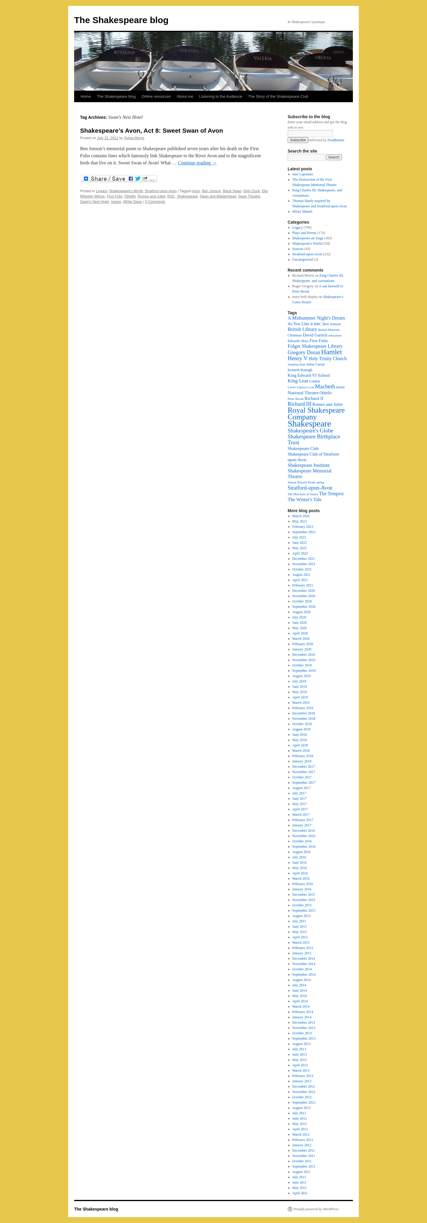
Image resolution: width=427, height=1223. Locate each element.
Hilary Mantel (302, 211)
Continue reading (197, 162)
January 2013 (301, 1081)
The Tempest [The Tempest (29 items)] (331, 493)
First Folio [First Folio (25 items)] (319, 340)
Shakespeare (187, 196)
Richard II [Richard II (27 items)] (314, 398)
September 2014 (304, 974)
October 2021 (302, 569)
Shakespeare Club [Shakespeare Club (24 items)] (303, 448)
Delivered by (326, 140)
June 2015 (299, 926)
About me (185, 96)
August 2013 (301, 1044)
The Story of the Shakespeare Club (278, 96)
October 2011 (302, 1161)
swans (116, 202)
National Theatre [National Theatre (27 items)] (303, 392)
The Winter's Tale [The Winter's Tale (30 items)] (305, 499)
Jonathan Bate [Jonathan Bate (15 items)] (296, 364)
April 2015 (300, 937)
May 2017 (299, 804)
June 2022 (299, 543)
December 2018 (303, 713)
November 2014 (304, 964)
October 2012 (302, 1097)
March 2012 (301, 1134)
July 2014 (299, 985)
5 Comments (155, 202)
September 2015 (304, 910)
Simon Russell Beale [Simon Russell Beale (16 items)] (302, 482)
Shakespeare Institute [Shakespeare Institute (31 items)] (309, 465)
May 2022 (299, 548)
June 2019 (299, 687)
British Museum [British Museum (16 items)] (329, 329)
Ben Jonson (211, 191)
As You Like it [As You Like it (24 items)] (300, 323)
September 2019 (304, 671)
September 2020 (304, 607)
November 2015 (304, 900)
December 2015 (303, 894)
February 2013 (302, 1076)
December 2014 (303, 958)
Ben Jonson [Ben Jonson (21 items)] (332, 324)
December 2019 (303, 655)
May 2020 (299, 628)
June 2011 (299, 1182)
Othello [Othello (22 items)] (325, 393)
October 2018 (302, 724)
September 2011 (304, 1166)
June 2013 (299, 1054)
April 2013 (300, 1065)
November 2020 (304, 596)
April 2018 (300, 745)
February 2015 (302, 948)
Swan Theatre (249, 196)
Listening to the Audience (220, 96)
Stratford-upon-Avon (161, 191)
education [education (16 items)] (335, 335)
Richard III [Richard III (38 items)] (300, 404)
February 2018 (302, 756)
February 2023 (302, 527)
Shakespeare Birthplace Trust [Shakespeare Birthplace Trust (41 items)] (314, 439)
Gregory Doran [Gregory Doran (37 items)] (304, 352)
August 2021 (301, 575)
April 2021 (300, 580)
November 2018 (304, 719)
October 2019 (302, 665)
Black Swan (232, 191)
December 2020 (303, 591)
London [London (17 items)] (314, 381)
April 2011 (300, 1193)
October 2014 (302, 969)
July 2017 (299, 793)
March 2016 (301, 878)
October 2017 (302, 777)
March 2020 (301, 639)
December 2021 (303, 559)
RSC (171, 196)
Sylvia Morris (134, 138)
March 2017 (301, 814)
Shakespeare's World (126, 191)
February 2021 (302, 585)
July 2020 (299, 617)
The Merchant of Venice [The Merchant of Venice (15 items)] (303, 494)
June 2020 (299, 623)
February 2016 (302, 884)
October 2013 (302, 1033)
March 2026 (301, 516)
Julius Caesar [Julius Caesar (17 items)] (315, 364)
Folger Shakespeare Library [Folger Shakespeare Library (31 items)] (315, 346)
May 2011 (299, 1188)
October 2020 (302, 601)
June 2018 (299, 734)
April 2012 (300, 1129)
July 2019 (299, 681)
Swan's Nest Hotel (94, 202)
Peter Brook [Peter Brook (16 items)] (296, 398)
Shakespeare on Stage (308, 238)
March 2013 (301, 1070)
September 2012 (304, 1102)
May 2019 (299, 692)
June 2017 (299, 798)
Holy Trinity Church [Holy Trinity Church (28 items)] (328, 358)
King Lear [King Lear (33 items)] (298, 381)
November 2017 (304, 772)
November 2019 (304, 660)
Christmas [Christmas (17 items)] (295, 335)
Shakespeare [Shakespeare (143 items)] (309, 423)
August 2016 (301, 852)
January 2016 (301, 889)
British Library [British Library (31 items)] (302, 329)
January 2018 (301, 761)
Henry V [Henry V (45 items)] (298, 358)
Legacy (101, 191)
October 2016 (302, 841)
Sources (298, 249)
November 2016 (304, 836)
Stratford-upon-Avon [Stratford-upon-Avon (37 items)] (310, 488)
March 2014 (301, 1006)
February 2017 (302, 820)
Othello (130, 196)
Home (86, 96)
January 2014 (301, 1017)
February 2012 (302, 1140)
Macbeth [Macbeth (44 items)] (325, 386)
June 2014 (299, 990)
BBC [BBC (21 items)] (318, 324)
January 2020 (301, 649)
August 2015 (301, 916)
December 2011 (303, 1150)
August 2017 (301, 788)
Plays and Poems (304, 233)
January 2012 (301, 1145)
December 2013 (303, 1022)
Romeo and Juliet (151, 196)
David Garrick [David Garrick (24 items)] (315, 335)
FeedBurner (336, 140)
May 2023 (299, 521)
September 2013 (304, 1038)
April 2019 (300, 697)
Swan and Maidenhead (218, 196)
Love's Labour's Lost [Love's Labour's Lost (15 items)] (301, 387)
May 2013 (299, 1060)
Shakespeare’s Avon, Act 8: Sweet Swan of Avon (151, 130)
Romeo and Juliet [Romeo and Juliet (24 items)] (328, 404)
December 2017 (303, 766)
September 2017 (304, 782)
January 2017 (301, 825)
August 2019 (301, 676)
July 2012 (299, 1113)
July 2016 (299, 857)
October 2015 (302, 905)
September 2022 (304, 532)
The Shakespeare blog (121, 20)
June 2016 (299, 862)
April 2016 (300, 873)
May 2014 (299, 996)
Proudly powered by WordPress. (316, 1209)
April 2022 (300, 553)
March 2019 (301, 703)
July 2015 (299, 921)
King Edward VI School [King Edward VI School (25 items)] (309, 375)
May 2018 (299, 740)
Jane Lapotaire (302, 174)
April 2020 (300, 633)
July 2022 (299, 537)
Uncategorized (302, 259)
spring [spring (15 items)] (320, 482)
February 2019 (302, 708)
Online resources (156, 96)
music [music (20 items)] (340, 387)
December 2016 (303, 830)
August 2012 (301, 1108)
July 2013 (299, 1049)
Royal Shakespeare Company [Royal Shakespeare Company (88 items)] (316, 413)
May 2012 (299, 1124)
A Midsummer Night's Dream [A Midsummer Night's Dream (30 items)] (316, 318)
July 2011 (299, 1177)
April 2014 (300, 1001)
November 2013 (304, 1028)
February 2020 (302, 644)
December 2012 (303, 1086)
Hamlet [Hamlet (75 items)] (331, 352)
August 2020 (301, 612)
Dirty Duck (251, 191)
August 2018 (301, 729)
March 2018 (301, 750)
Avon (196, 191)
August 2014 (301, 980)
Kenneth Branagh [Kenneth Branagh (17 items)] (300, 370)
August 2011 (301, 1172)
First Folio (114, 196)
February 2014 (302, 1012)
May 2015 (299, 932)
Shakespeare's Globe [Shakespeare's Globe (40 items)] (310, 430)
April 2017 (300, 809)
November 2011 (303, 1156)
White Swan (132, 202)
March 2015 (301, 942)
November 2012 (304, 1092)
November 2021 (304, 564)
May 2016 (299, 868)
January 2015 (301, 953)
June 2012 (299, 1118)
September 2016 (304, 846)
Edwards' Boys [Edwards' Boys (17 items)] (298, 341)
